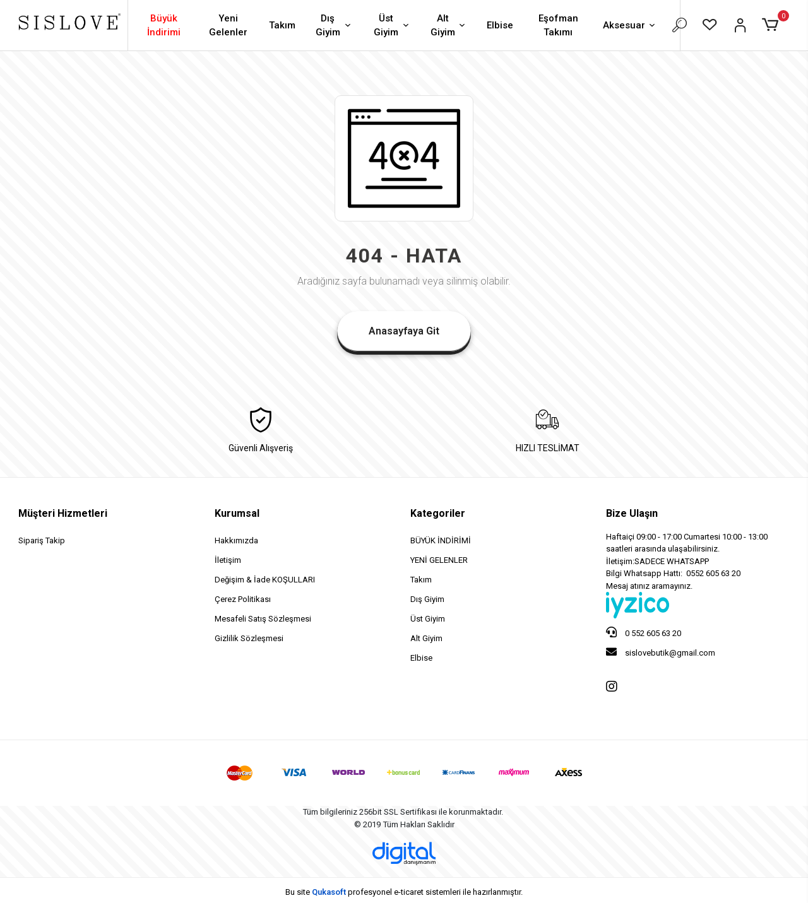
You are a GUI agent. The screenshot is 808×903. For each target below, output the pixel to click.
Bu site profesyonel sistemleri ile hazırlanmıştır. (404, 892)
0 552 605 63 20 (643, 632)
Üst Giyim (393, 25)
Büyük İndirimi (164, 25)
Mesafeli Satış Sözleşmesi (263, 618)
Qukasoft (329, 892)
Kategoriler (437, 513)
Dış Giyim (335, 25)
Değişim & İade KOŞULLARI (265, 579)
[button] (772, 25)
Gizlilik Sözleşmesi (249, 638)
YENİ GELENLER (439, 560)
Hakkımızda (236, 540)
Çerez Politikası (243, 599)
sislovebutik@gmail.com (660, 652)
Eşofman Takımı (558, 25)
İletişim (228, 560)
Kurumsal (237, 513)
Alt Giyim (449, 25)
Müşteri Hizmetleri (62, 513)
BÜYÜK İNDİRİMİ (440, 540)
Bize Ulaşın (632, 513)
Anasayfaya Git (404, 331)
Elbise (500, 25)
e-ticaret (409, 892)
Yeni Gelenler (228, 25)
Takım (282, 25)
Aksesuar (630, 26)
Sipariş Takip (41, 540)
